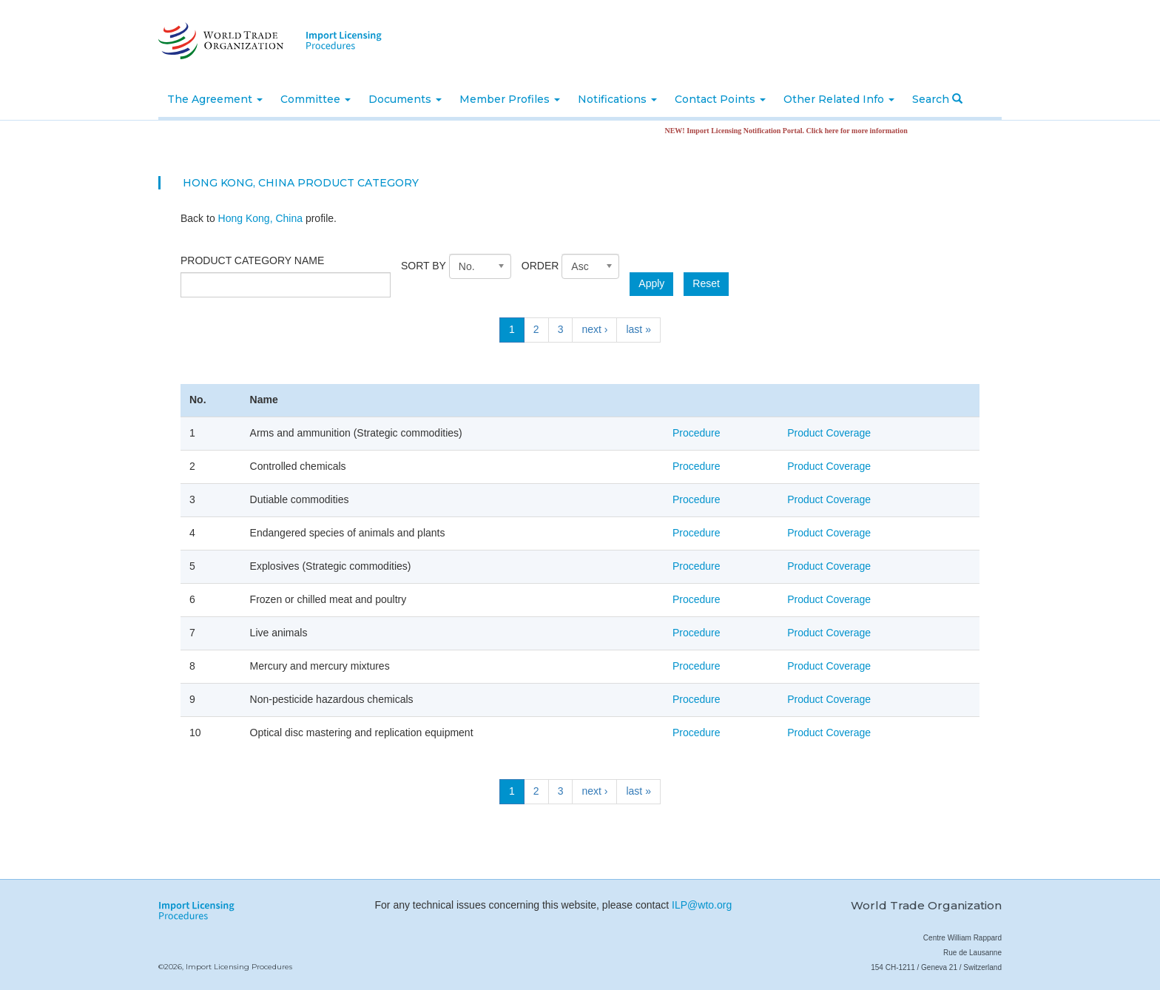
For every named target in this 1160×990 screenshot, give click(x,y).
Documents (405, 99)
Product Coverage (829, 433)
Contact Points (720, 99)
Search (937, 99)
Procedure (696, 433)
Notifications (617, 99)
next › (594, 329)
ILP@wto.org (702, 905)
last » (638, 329)
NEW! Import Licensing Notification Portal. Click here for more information (791, 131)
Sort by (423, 266)
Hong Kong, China (260, 218)
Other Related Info (838, 99)
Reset (706, 283)
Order (540, 266)
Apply (651, 283)
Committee (315, 99)
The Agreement (215, 99)
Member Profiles (509, 99)
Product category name (252, 260)
